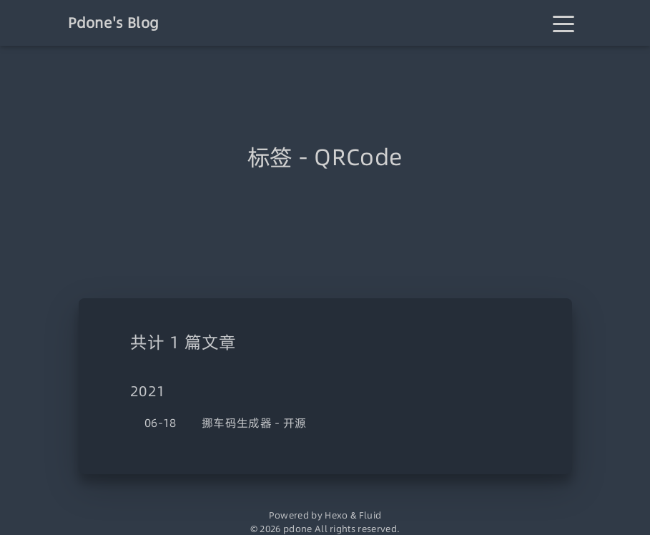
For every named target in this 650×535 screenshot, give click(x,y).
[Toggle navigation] (563, 23)
